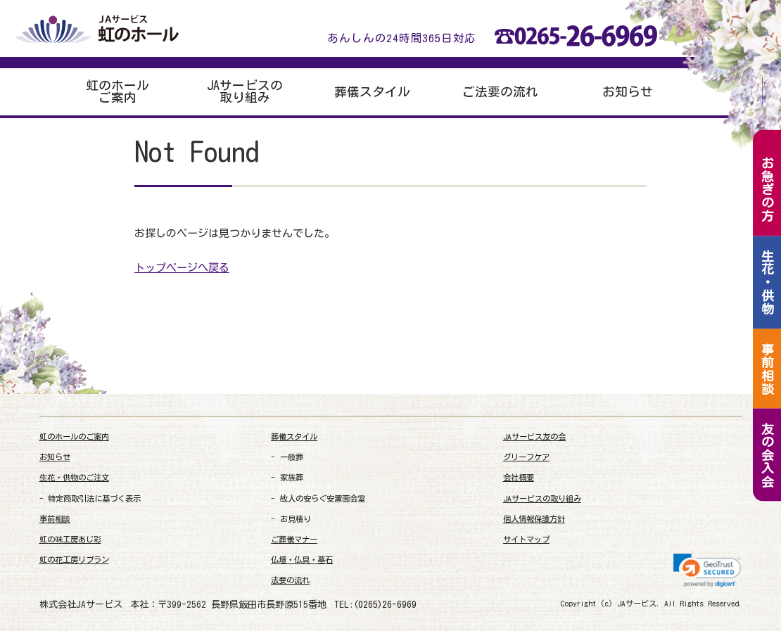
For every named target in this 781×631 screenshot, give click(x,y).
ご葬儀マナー (294, 539)
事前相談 (54, 519)
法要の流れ (290, 580)
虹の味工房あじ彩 (70, 539)
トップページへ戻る (181, 267)
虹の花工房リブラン (74, 559)
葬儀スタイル (372, 92)
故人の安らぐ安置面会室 (322, 498)
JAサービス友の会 (534, 436)
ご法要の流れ (500, 92)
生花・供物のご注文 (74, 477)
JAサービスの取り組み (245, 91)
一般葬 (291, 457)
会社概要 (518, 477)
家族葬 (291, 477)
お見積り (295, 519)
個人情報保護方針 (534, 519)
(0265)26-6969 (385, 604)
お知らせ (627, 92)
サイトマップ (526, 539)
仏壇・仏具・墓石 (302, 559)
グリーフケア (526, 457)
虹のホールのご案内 (74, 436)
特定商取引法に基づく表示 (94, 498)
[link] (707, 570)
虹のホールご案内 (117, 91)
